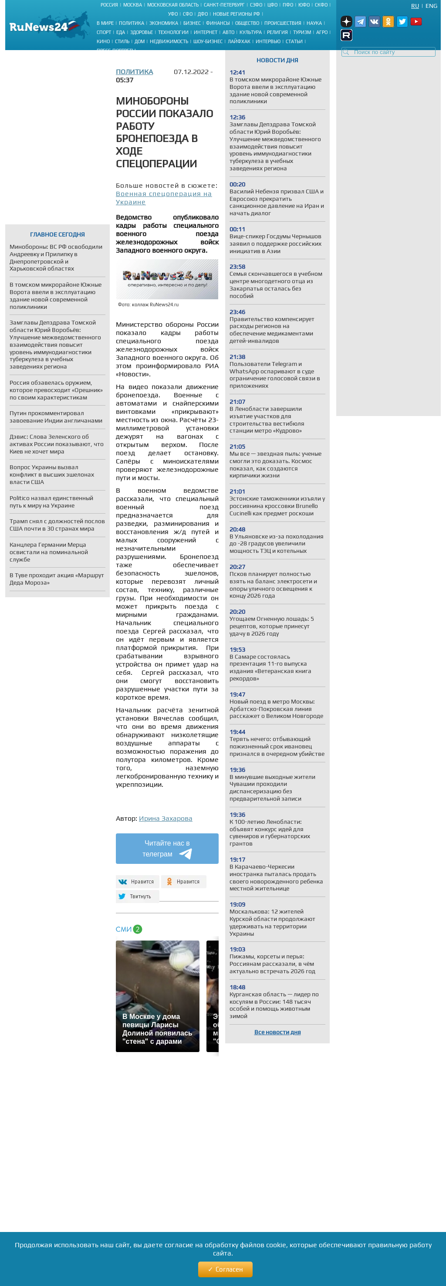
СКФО (321, 4)
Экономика (163, 23)
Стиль (122, 41)
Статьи (294, 41)
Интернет (205, 32)
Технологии (173, 32)
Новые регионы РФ (236, 14)
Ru (415, 5)
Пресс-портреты (116, 50)
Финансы (218, 23)
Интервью (268, 41)
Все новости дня (277, 1032)
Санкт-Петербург (224, 4)
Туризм (302, 32)
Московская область (173, 4)
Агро (322, 32)
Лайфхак (239, 41)
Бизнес (192, 23)
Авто (228, 32)
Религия (277, 32)
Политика (131, 23)
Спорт (104, 32)
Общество (247, 23)
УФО (173, 14)
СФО (188, 14)
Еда (120, 32)
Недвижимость (169, 41)
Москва (132, 4)
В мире (105, 23)
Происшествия (282, 23)
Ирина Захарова (166, 818)
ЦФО (272, 4)
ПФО (288, 4)
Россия (109, 4)
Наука (314, 23)
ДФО (203, 14)
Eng (431, 5)
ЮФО (304, 4)
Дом (140, 41)
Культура (251, 32)
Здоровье (141, 32)
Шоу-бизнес (208, 41)
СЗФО (256, 4)
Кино (103, 41)
